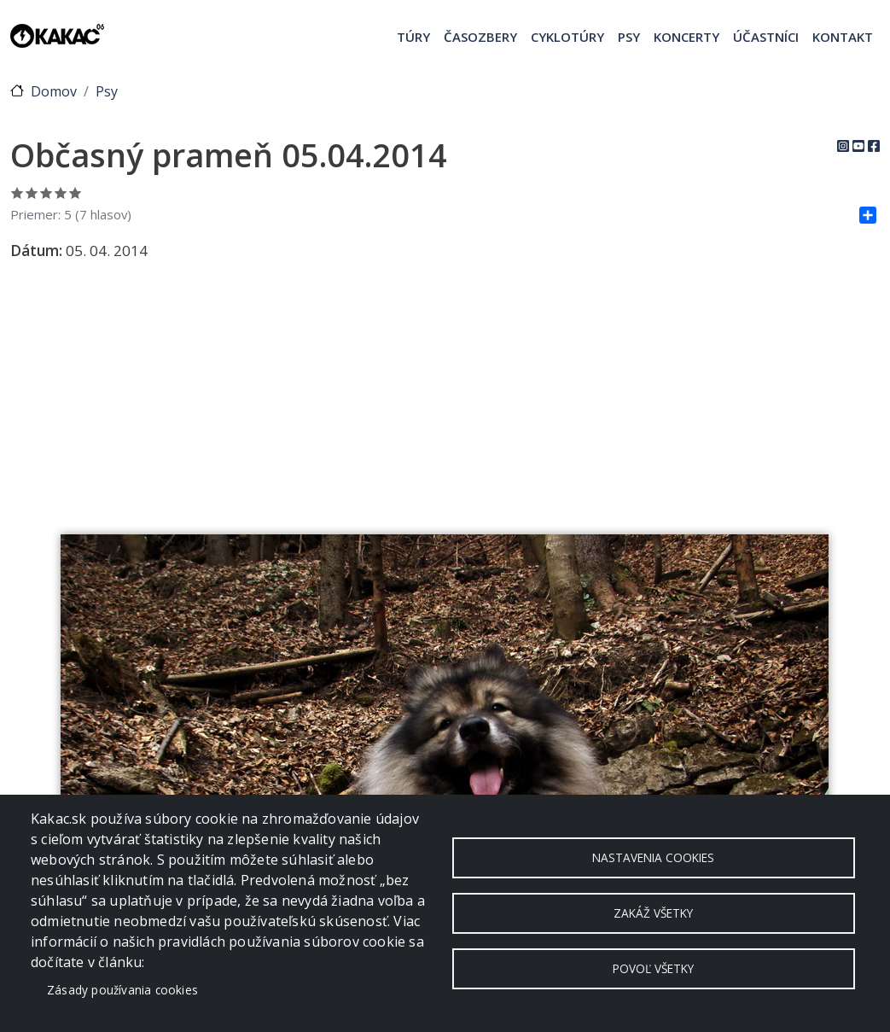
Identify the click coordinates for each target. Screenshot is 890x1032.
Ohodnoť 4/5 (61, 192)
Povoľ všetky (653, 968)
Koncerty (686, 36)
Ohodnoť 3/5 (46, 192)
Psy (629, 36)
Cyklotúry (567, 36)
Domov (54, 91)
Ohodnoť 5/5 (75, 192)
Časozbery (480, 36)
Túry (413, 36)
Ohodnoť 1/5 (17, 192)
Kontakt (842, 36)
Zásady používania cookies (122, 990)
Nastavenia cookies (653, 857)
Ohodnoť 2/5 (32, 192)
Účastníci (766, 36)
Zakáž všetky (653, 913)
